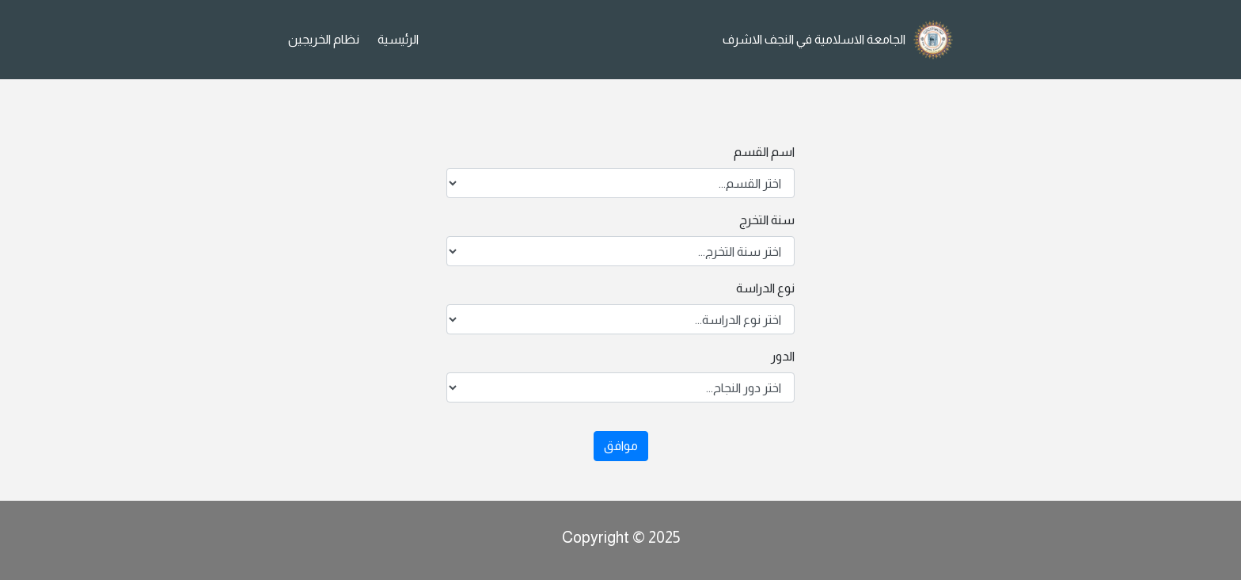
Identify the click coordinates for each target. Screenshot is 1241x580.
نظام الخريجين (323, 39)
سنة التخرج (767, 220)
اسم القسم (764, 151)
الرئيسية (398, 39)
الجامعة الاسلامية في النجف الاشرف (814, 39)
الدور (783, 356)
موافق (621, 445)
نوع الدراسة (765, 288)
